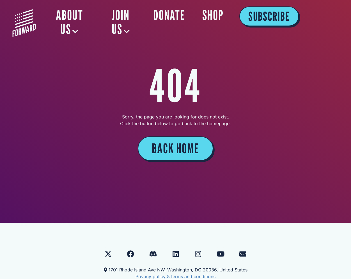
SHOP (265, 15)
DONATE (221, 15)
